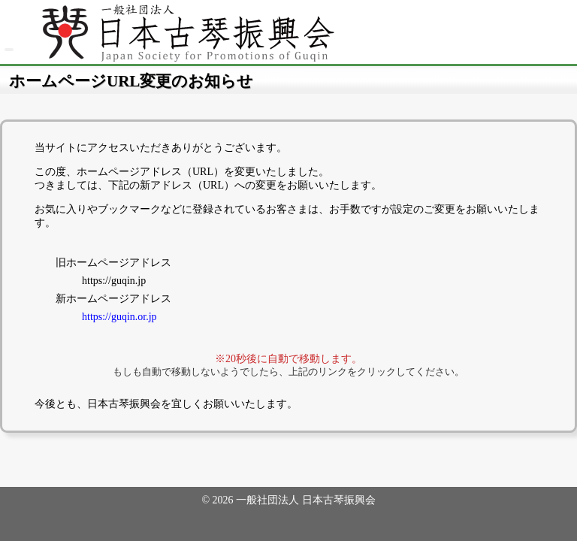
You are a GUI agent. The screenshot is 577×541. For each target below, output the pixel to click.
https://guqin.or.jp (119, 316)
